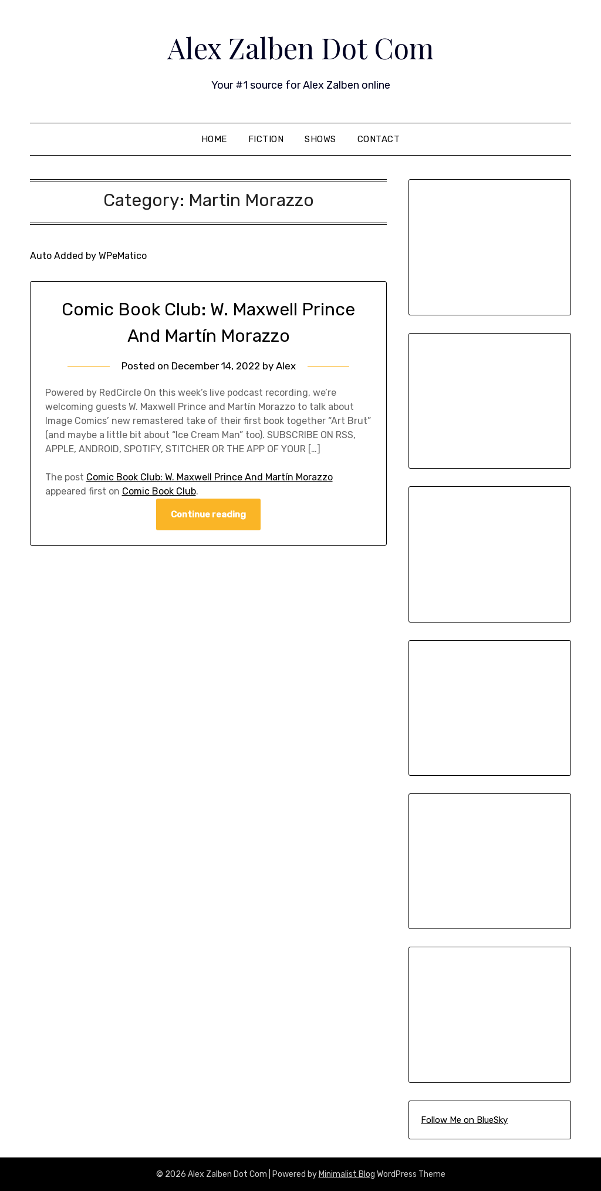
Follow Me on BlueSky (464, 1120)
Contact (378, 139)
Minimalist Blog (347, 1174)
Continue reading (208, 514)
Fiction (266, 139)
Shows (320, 139)
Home (214, 139)
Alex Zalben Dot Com (300, 47)
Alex (286, 366)
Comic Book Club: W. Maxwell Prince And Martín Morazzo (209, 477)
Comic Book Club (159, 491)
